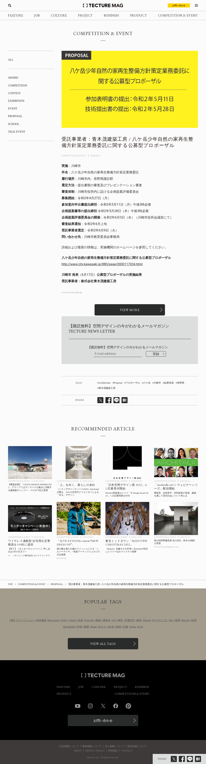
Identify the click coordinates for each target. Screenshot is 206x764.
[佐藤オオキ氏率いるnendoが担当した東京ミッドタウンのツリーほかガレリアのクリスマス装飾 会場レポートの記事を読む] (127, 518)
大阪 (125, 627)
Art (114, 620)
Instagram (90, 706)
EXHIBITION (16, 100)
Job (171, 620)
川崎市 (157, 382)
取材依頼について (137, 746)
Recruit (186, 620)
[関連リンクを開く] (130, 309)
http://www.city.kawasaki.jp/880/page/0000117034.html (102, 264)
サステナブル (160, 620)
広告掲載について (69, 746)
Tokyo (65, 620)
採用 (177, 620)
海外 (120, 620)
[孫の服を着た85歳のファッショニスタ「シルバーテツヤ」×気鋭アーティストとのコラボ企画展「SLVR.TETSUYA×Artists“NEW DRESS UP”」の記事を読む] (79, 518)
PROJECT (85, 15)
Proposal (118, 382)
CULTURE (59, 15)
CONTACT (127, 750)
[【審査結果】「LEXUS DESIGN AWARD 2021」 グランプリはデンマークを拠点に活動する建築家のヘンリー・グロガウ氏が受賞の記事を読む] (30, 462)
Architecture (105, 382)
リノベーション (26, 620)
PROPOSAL (15, 116)
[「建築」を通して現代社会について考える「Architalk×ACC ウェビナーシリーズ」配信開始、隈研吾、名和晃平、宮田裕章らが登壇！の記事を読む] (176, 462)
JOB (37, 15)
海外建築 (41, 620)
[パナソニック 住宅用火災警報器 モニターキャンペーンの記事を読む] (30, 518)
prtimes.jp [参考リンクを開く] (61, 558)
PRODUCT (138, 15)
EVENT (12, 108)
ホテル (102, 627)
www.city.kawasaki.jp (72, 292)
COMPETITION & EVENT (178, 15)
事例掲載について (91, 746)
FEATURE (15, 15)
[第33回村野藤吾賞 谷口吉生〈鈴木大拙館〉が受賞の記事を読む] (176, 518)
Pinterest (128, 706)
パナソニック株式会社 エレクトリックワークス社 (35, 555)
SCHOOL (13, 124)
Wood (73, 620)
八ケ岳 (146, 382)
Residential (69, 627)
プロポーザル (133, 382)
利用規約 (113, 750)
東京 (13, 620)
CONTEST (14, 93)
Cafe (140, 627)
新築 (118, 627)
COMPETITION (17, 85)
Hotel (94, 627)
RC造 (111, 627)
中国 (79, 627)
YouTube (89, 620)
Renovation (54, 620)
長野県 (180, 382)
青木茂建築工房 (107, 388)
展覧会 (106, 620)
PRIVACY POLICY (95, 750)
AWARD (13, 77)
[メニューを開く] (196, 5)
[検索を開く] (9, 5)
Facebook (115, 706)
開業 (86, 627)
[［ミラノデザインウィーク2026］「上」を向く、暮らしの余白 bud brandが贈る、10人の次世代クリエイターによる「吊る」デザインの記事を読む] (79, 462)
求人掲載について (114, 746)
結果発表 (169, 382)
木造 (80, 620)
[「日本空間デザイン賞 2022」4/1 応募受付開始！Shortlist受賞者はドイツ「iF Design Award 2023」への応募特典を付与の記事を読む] (127, 462)
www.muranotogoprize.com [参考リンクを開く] (166, 546)
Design (147, 620)
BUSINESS (111, 15)
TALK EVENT (16, 131)
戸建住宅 (130, 620)
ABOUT (77, 750)
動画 (98, 620)
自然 (194, 620)
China (133, 627)
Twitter (103, 706)
